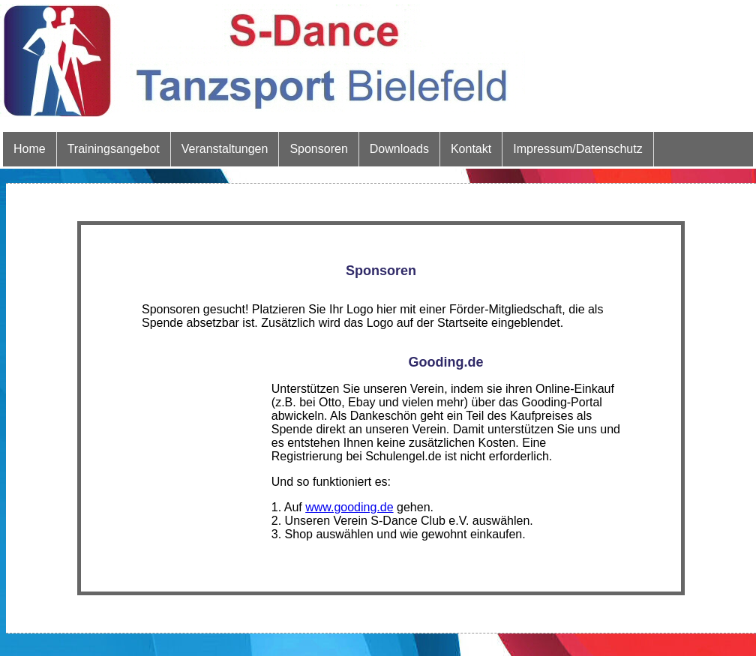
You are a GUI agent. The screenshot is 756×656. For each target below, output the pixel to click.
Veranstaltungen (225, 148)
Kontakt (471, 148)
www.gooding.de (349, 507)
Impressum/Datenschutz (578, 148)
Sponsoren (318, 148)
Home (30, 148)
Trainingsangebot (114, 148)
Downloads (399, 148)
